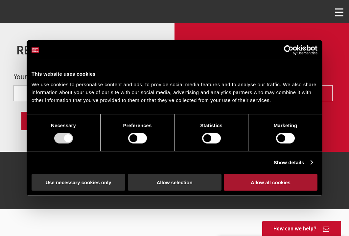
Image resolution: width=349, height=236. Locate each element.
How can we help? (294, 228)
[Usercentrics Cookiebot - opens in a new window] (288, 50)
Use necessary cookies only (78, 182)
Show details (289, 162)
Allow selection (174, 182)
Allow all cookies (271, 182)
